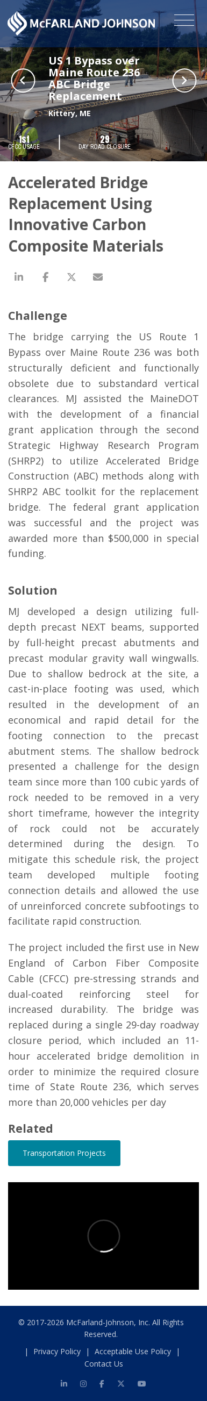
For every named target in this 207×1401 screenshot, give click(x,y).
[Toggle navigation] (184, 22)
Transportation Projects (64, 1153)
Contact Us (103, 1364)
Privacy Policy (57, 1351)
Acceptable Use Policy (133, 1351)
